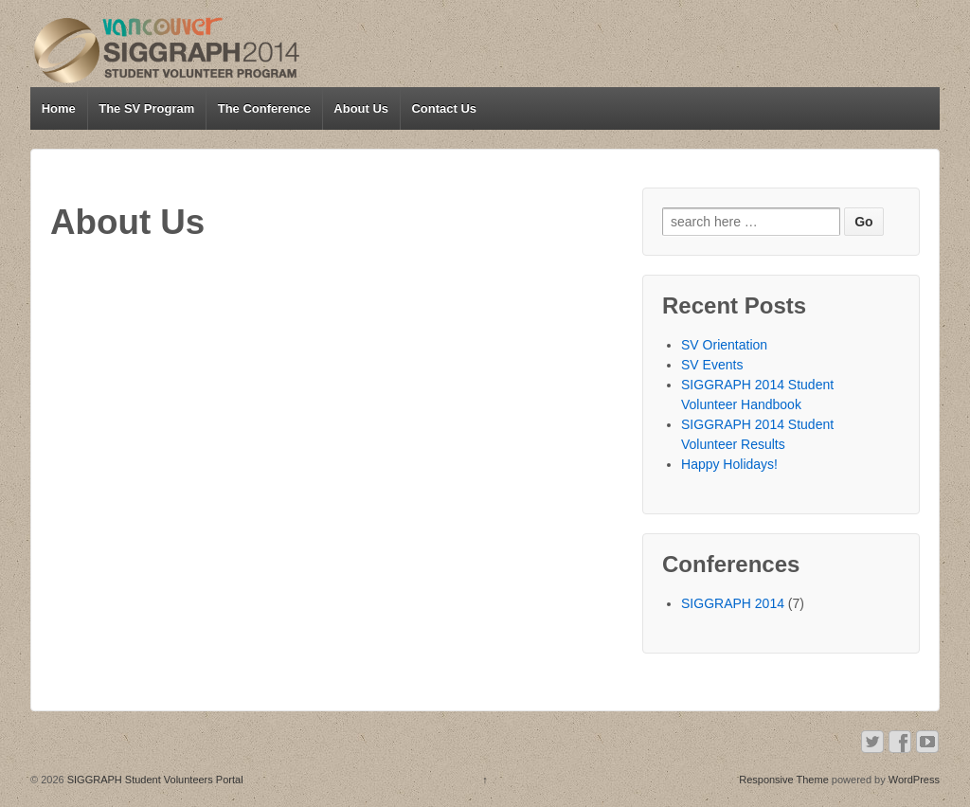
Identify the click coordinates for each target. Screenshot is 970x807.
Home (59, 108)
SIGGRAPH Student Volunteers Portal (153, 779)
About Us (360, 108)
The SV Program (146, 108)
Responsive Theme (784, 779)
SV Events (712, 364)
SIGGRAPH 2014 (732, 603)
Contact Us (443, 108)
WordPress (914, 779)
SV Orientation (724, 344)
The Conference (264, 108)
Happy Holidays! (729, 464)
